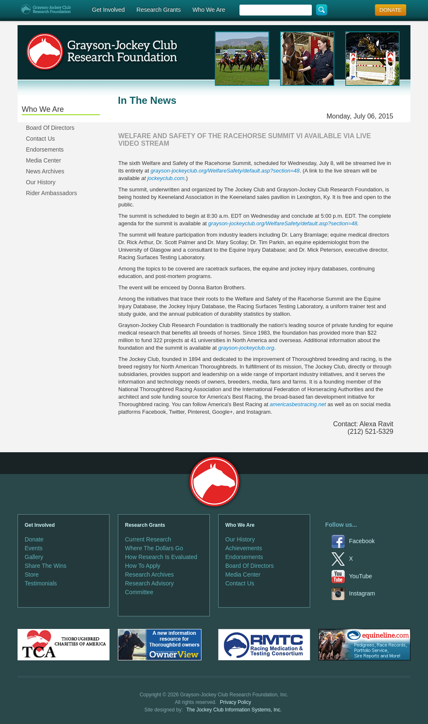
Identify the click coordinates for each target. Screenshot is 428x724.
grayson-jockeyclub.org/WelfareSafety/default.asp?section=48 (282, 223)
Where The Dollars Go (154, 548)
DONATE (391, 10)
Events (34, 548)
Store (31, 574)
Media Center (43, 160)
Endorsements (45, 149)
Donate (34, 539)
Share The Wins (45, 565)
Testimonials (41, 583)
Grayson (214, 481)
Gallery (34, 557)
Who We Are (208, 9)
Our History (41, 182)
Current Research (148, 539)
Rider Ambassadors (51, 193)
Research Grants (159, 9)
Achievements (243, 548)
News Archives (45, 171)
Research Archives (149, 574)
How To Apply (142, 565)
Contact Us (40, 138)
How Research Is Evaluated (161, 557)
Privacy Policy (235, 702)
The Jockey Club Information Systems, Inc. (234, 710)
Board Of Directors (50, 127)
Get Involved (108, 9)
